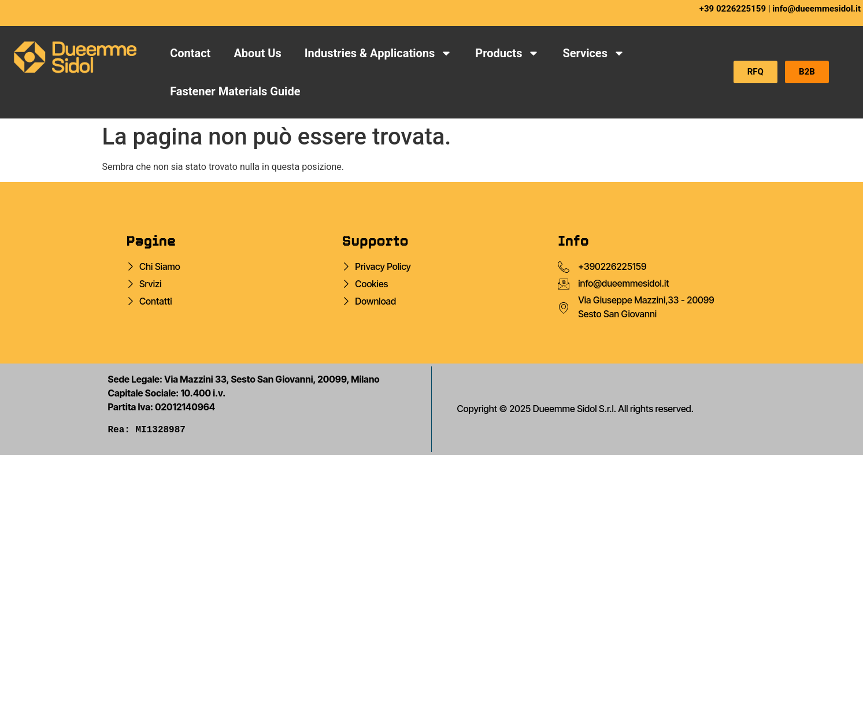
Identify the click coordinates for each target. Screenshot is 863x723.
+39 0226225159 (732, 8)
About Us (257, 53)
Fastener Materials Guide (235, 91)
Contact (190, 53)
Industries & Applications (379, 53)
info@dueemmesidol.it (816, 8)
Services (593, 53)
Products (507, 53)
